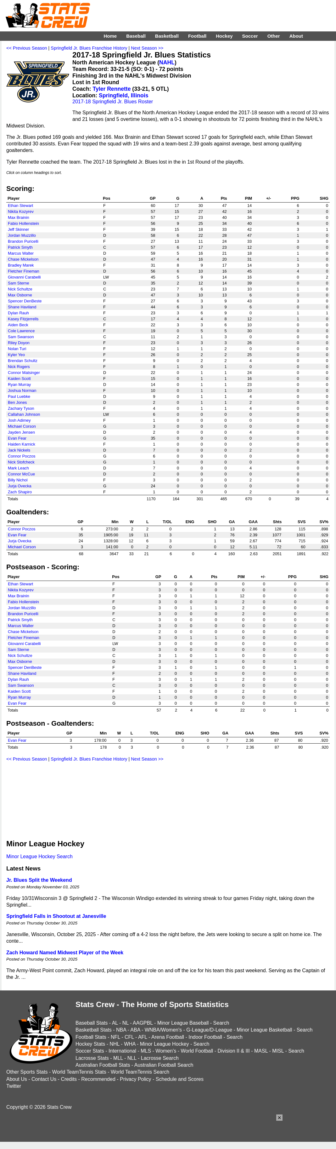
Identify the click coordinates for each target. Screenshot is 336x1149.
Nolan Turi (17, 348)
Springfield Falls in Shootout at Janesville (56, 916)
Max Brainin (18, 217)
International (122, 1051)
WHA (129, 1044)
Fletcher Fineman (23, 271)
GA (232, 521)
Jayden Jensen (21, 432)
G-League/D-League (209, 1029)
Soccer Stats (90, 1051)
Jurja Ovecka (19, 486)
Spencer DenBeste (25, 301)
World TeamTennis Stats (79, 1072)
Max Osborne (20, 295)
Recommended (98, 1079)
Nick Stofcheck (21, 462)
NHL (114, 1044)
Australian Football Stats (103, 1065)
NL (125, 1023)
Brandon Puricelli (23, 241)
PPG (295, 198)
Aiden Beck (18, 324)
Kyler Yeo (16, 354)
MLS (146, 1051)
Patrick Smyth (20, 247)
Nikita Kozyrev (21, 211)
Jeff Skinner (18, 229)
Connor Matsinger (24, 372)
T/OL (167, 521)
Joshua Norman (22, 390)
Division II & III (234, 1051)
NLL (132, 1058)
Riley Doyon (19, 342)
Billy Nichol (18, 480)
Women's (165, 1051)
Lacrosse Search (160, 1058)
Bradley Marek (21, 265)
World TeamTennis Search (140, 1072)
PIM (248, 198)
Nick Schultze (20, 289)
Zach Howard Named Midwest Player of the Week (64, 952)
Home (110, 36)
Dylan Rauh (18, 313)
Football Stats (91, 1037)
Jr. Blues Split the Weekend (39, 880)
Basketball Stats (94, 1029)
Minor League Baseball (183, 1023)
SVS (302, 521)
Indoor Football (205, 1037)
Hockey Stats (90, 1044)
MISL (278, 1051)
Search (221, 1023)
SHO (212, 521)
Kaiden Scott (19, 378)
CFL (129, 1037)
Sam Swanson (21, 336)
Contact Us (43, 1079)
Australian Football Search (163, 1065)
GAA (253, 521)
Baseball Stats (92, 1023)
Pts (224, 198)
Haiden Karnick (21, 444)
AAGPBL (143, 1023)
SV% (324, 521)
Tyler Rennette (112, 89)
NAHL (167, 62)
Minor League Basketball (264, 1029)
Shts (277, 521)
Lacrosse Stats (92, 1058)
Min (115, 521)
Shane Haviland (22, 307)
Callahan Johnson (24, 414)
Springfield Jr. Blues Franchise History (89, 48)
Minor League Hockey (164, 1044)
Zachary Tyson (21, 408)
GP (153, 198)
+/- (268, 198)
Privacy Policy (135, 1079)
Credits (69, 1079)
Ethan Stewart (20, 205)
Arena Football (167, 1037)
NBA (121, 1029)
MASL (261, 1051)
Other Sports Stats (27, 1072)
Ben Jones (17, 402)
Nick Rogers (19, 366)
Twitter (13, 1086)
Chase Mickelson (23, 259)
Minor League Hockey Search (39, 856)
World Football (197, 1051)
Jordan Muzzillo (22, 235)
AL (115, 1023)
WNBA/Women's (163, 1029)
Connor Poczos (22, 456)
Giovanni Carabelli (24, 277)
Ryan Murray (19, 384)
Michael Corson (22, 426)
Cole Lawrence (21, 330)
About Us (16, 1079)
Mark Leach (18, 468)
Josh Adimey (19, 420)
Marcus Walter (21, 253)
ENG (190, 521)
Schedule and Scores (180, 1079)
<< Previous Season (26, 48)
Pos (106, 198)
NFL (115, 1037)
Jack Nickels (19, 450)
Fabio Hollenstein (23, 223)
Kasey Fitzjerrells (23, 319)
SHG (324, 198)
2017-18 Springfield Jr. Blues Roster (112, 101)
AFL (142, 1037)
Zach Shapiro (20, 492)
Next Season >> (147, 48)
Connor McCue (21, 474)
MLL (118, 1058)
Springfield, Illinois (123, 95)
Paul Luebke (19, 396)
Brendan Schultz (22, 360)
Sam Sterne (18, 283)
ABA (135, 1029)
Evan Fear (17, 438)
